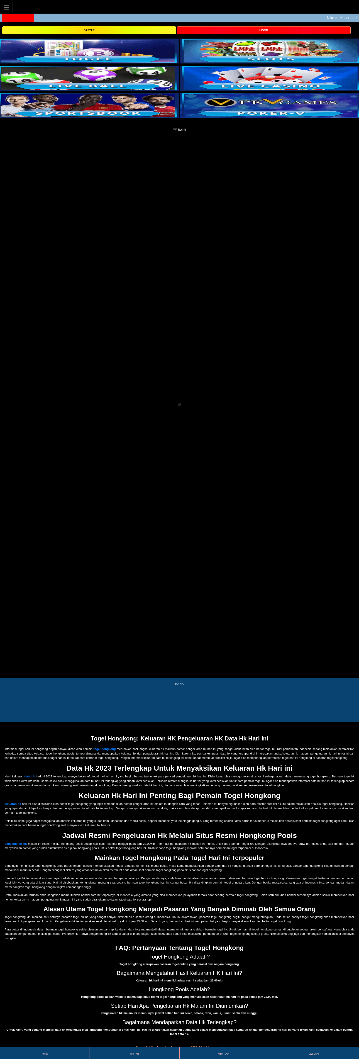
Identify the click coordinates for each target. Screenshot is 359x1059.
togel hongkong (104, 749)
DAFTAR (89, 30)
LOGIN (263, 30)
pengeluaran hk (16, 843)
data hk (29, 776)
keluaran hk (13, 804)
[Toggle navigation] (6, 7)
